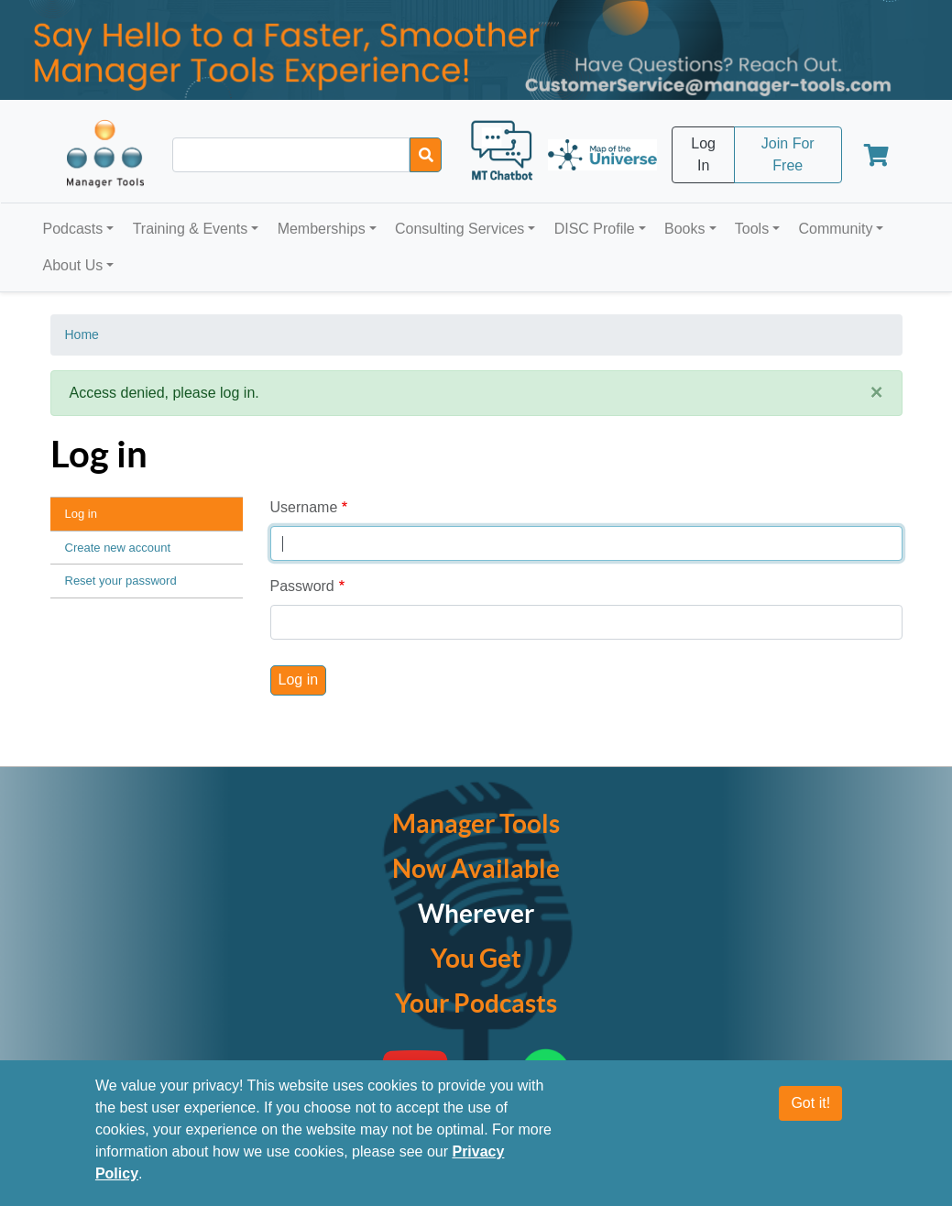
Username (304, 507)
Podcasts (73, 228)
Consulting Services (459, 228)
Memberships (322, 228)
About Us (73, 265)
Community (835, 228)
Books (684, 228)
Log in (81, 514)
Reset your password (121, 580)
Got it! (810, 1103)
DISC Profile (594, 228)
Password (302, 586)
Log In (703, 154)
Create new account (118, 547)
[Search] (426, 154)
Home (82, 334)
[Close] (877, 393)
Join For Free (788, 154)
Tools (752, 228)
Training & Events (190, 228)
